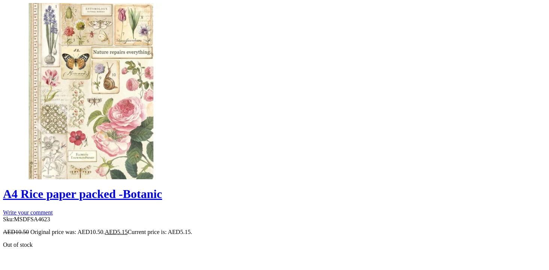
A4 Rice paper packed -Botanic (82, 194)
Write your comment (28, 212)
